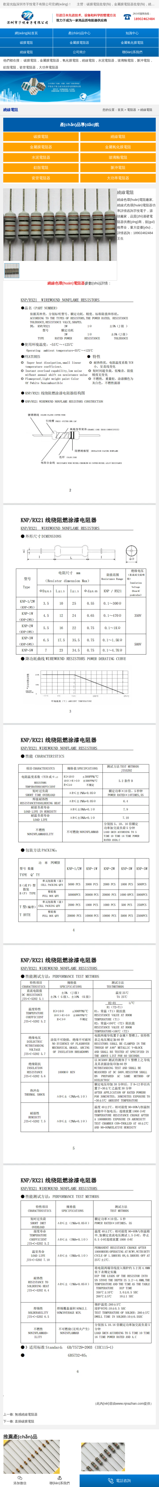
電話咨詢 (119, 1481)
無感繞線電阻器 (26, 1414)
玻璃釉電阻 (126, 60)
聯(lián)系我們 (132, 52)
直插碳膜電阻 (24, 1421)
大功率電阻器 (48, 67)
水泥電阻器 (106, 60)
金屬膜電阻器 (79, 42)
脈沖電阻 (143, 60)
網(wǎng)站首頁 (26, 33)
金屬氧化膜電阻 (132, 42)
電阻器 (131, 109)
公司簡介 (79, 52)
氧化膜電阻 (70, 60)
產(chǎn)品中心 (79, 33)
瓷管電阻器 (27, 67)
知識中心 (132, 33)
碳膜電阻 (26, 42)
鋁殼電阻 (9, 67)
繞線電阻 (26, 52)
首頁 (121, 109)
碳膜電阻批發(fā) (99, 4)
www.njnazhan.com (130, 1403)
